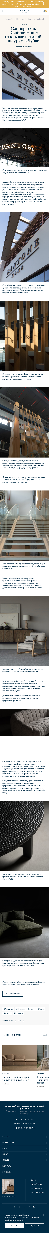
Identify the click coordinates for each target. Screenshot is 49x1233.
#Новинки (20, 1009)
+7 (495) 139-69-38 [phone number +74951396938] (24, 1120)
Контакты (6, 1172)
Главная (8, 19)
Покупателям (8, 1143)
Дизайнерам (36, 1184)
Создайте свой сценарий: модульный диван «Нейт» (16, 1078)
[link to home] (24, 11)
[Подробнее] (34, 1225)
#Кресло (7, 1013)
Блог (14, 19)
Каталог (6, 1137)
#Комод (31, 1009)
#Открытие (8, 1009)
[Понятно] (14, 1225)
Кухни (33, 1180)
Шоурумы (6, 1166)
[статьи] (45, 1034)
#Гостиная (18, 1013)
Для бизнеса (36, 1188)
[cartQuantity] (46, 11)
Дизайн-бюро (37, 1193)
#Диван (41, 1009)
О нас (5, 1154)
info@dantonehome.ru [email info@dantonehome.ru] (24, 1123)
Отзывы (6, 1160)
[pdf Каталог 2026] (8, 1188)
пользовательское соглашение (32, 1112)
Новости (20, 19)
